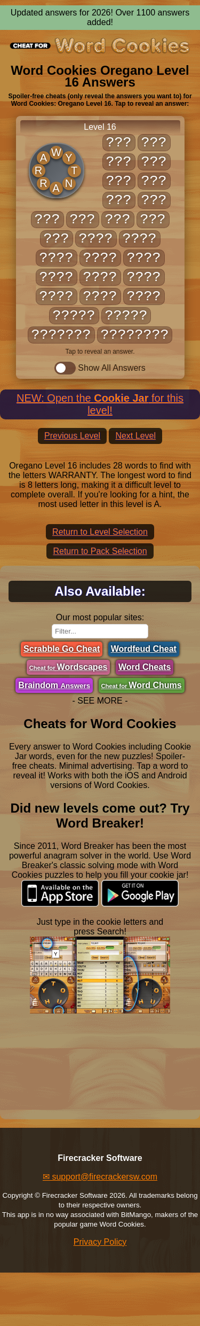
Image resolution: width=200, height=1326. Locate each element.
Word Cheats (144, 667)
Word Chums (141, 685)
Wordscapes (68, 667)
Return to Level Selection (100, 531)
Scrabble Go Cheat (61, 648)
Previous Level (72, 435)
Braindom (54, 685)
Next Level (135, 435)
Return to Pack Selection (100, 551)
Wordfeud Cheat (144, 648)
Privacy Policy (100, 1241)
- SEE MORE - (99, 700)
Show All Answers (99, 368)
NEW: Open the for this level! (100, 404)
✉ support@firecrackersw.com (100, 1176)
